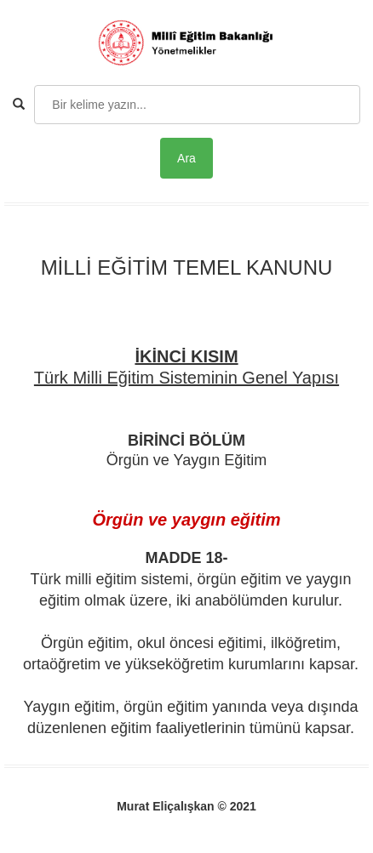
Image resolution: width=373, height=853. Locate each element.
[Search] (197, 104)
